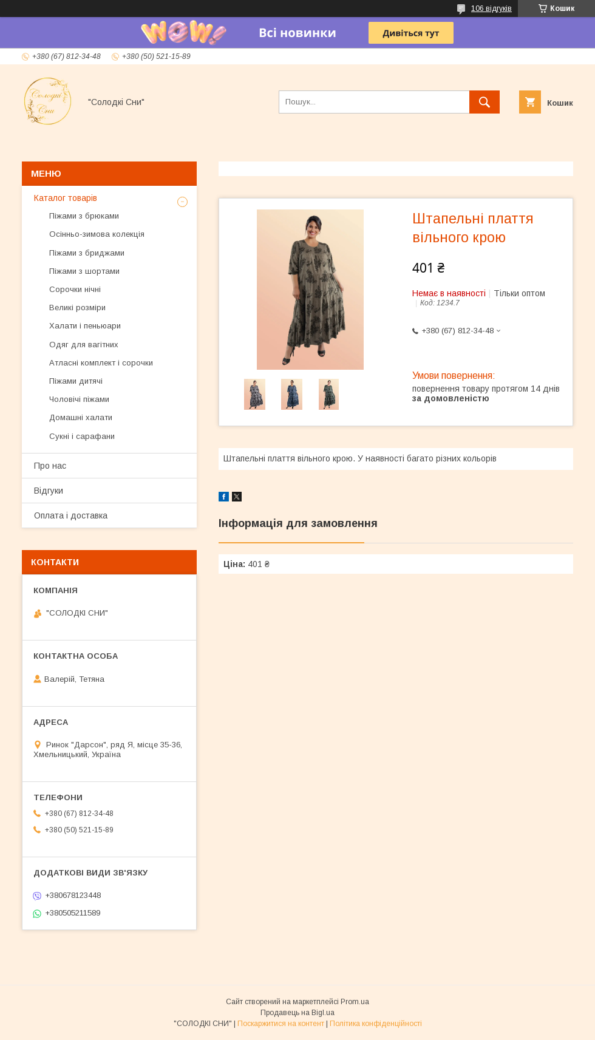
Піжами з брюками (84, 215)
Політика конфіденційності (376, 1023)
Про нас (50, 466)
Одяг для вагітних (83, 344)
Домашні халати (80, 417)
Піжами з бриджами (86, 252)
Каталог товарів (65, 198)
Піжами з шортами (84, 271)
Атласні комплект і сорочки (101, 362)
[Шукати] (484, 102)
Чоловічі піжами (79, 399)
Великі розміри (77, 307)
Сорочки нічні (75, 289)
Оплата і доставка (70, 515)
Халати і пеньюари (85, 325)
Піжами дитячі (76, 381)
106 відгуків (491, 8)
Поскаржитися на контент (280, 1023)
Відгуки (48, 490)
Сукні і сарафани (82, 436)
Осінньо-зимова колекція (96, 234)
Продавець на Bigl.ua (297, 1012)
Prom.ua (355, 1002)
